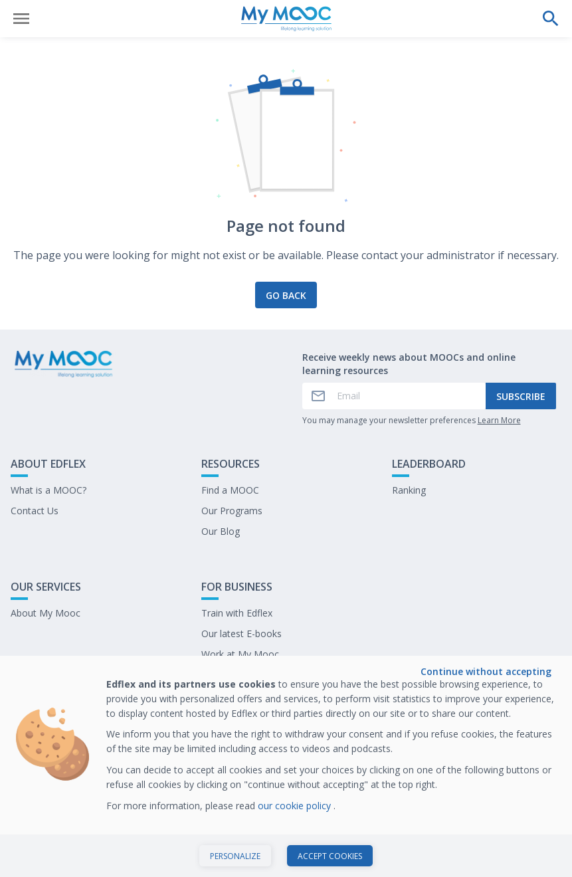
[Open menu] (21, 18)
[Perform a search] (550, 18)
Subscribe (520, 396)
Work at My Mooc (240, 654)
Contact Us (34, 510)
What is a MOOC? (48, 490)
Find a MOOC (230, 490)
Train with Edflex (236, 613)
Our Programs (231, 510)
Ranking (409, 490)
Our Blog (220, 531)
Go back (286, 295)
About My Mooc (45, 613)
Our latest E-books (241, 633)
